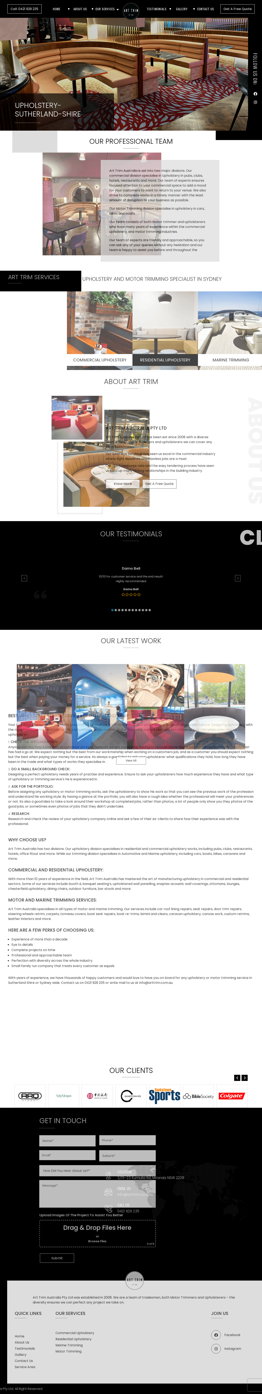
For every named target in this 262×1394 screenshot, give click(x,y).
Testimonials (157, 9)
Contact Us (205, 9)
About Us (80, 9)
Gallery (181, 9)
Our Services (105, 9)
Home (56, 9)
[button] (245, 1078)
